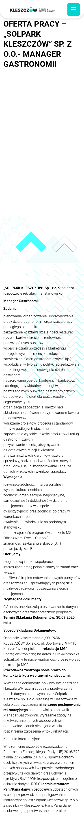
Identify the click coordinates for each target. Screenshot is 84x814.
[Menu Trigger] (73, 9)
